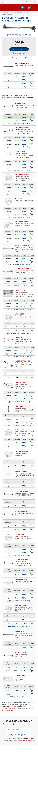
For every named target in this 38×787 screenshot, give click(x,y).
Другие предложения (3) (19, 601)
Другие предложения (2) (19, 194)
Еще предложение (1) (19, 264)
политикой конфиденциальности (23, 740)
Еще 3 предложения (19, 58)
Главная (5, 12)
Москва (6, 2)
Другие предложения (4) (19, 123)
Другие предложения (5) (19, 170)
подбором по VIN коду (9, 708)
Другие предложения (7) (19, 309)
